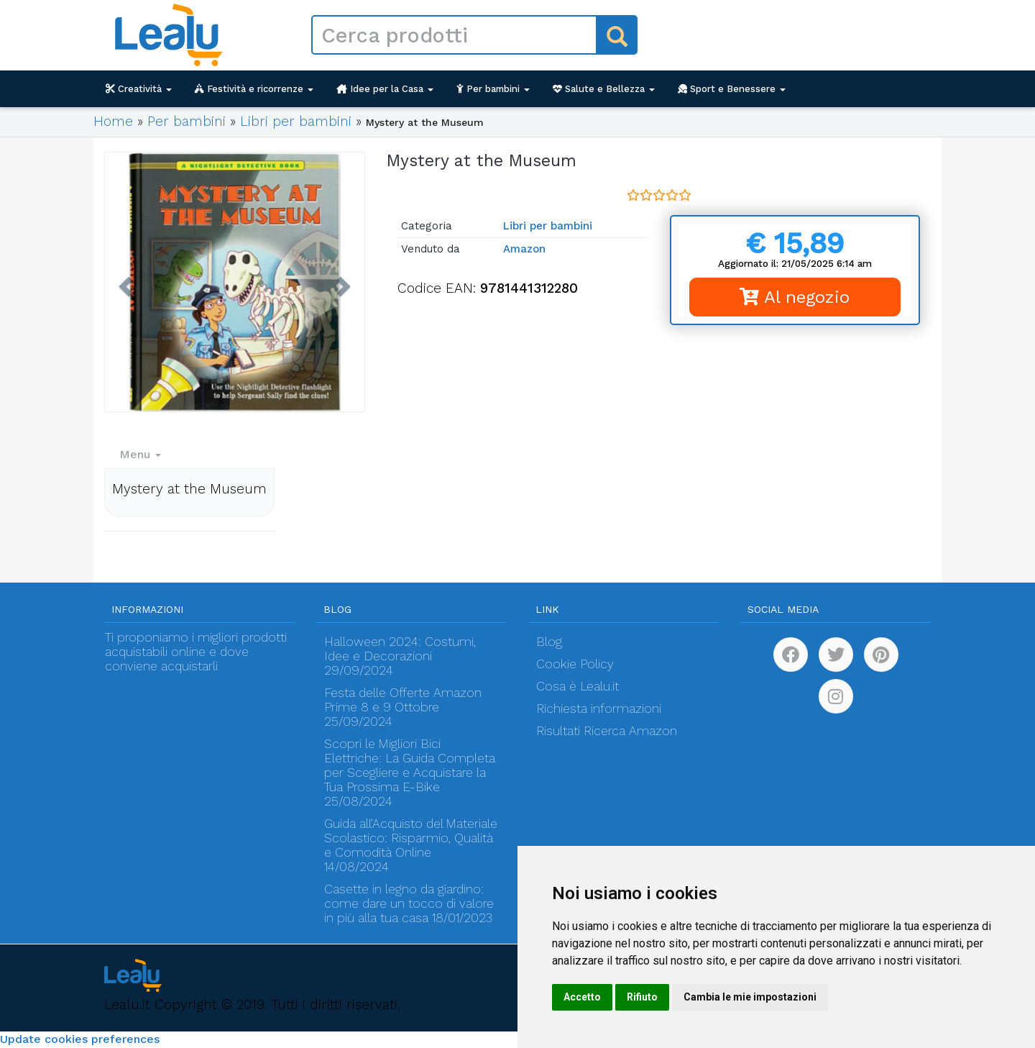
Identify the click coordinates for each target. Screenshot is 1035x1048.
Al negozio (795, 297)
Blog (549, 641)
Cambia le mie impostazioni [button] (750, 997)
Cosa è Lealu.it (577, 686)
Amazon (524, 248)
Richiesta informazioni (598, 708)
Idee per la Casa (384, 88)
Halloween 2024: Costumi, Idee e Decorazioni (400, 648)
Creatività (139, 88)
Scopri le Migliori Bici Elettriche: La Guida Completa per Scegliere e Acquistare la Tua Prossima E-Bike (409, 765)
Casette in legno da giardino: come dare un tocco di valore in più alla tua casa (409, 903)
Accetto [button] (582, 997)
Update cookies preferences (80, 1039)
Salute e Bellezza (604, 88)
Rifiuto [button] (642, 997)
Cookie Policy (575, 664)
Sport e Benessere (732, 88)
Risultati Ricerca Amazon (606, 731)
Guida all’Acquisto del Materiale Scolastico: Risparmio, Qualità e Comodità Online (410, 838)
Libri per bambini (295, 121)
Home (113, 121)
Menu (140, 454)
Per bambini (493, 88)
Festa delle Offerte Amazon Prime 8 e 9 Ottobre (403, 699)
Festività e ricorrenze (254, 88)
